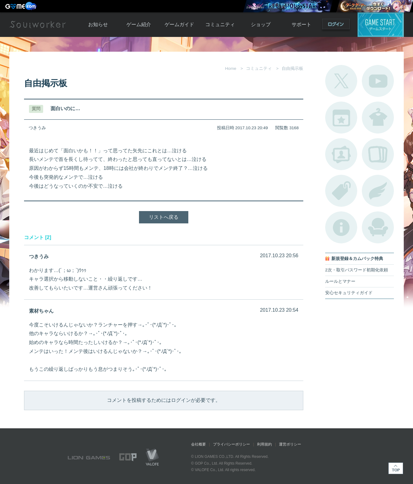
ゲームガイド (179, 24)
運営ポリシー (290, 444)
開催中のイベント (341, 118)
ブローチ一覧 (378, 191)
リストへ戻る (163, 217)
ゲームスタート (381, 24)
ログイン (336, 25)
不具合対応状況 (341, 227)
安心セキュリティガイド (349, 292)
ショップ (261, 24)
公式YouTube (378, 81)
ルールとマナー (340, 281)
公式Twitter (341, 81)
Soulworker (37, 24)
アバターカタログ (378, 118)
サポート (301, 24)
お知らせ (98, 24)
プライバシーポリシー (231, 444)
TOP (395, 468)
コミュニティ (220, 24)
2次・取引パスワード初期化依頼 (356, 270)
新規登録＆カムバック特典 (357, 258)
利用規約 (264, 444)
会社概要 (198, 444)
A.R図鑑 (378, 154)
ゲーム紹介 (138, 24)
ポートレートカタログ (341, 154)
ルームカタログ (378, 227)
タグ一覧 (341, 191)
